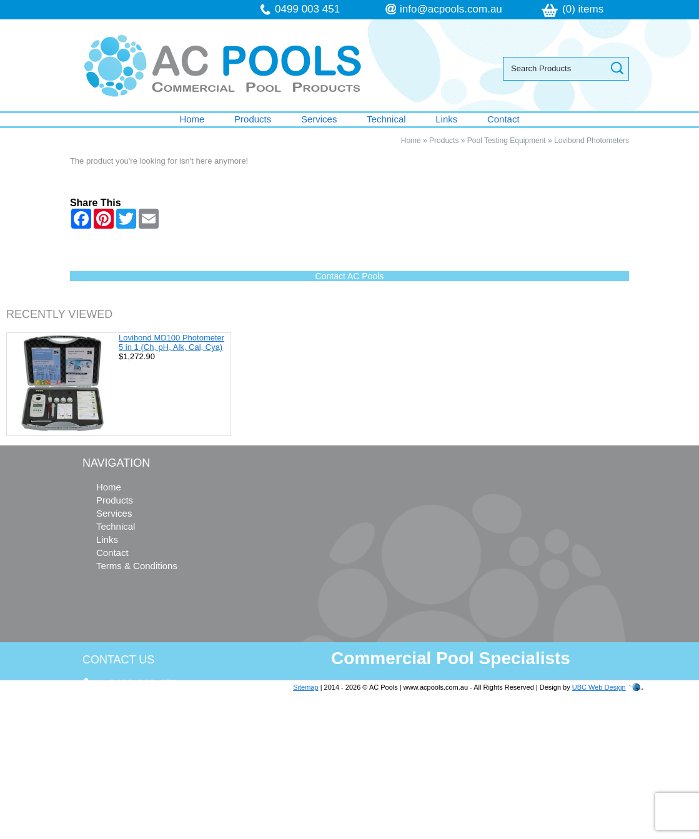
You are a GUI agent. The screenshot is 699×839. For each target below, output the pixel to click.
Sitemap (305, 687)
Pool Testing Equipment (506, 140)
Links (446, 119)
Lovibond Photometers (591, 140)
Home (191, 119)
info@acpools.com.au (451, 9)
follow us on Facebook (158, 787)
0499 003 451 (307, 9)
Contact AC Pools (349, 276)
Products (252, 119)
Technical (386, 119)
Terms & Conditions (136, 565)
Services (319, 119)
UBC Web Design (599, 687)
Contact (503, 119)
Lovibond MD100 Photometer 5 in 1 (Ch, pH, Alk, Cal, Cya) (171, 342)
